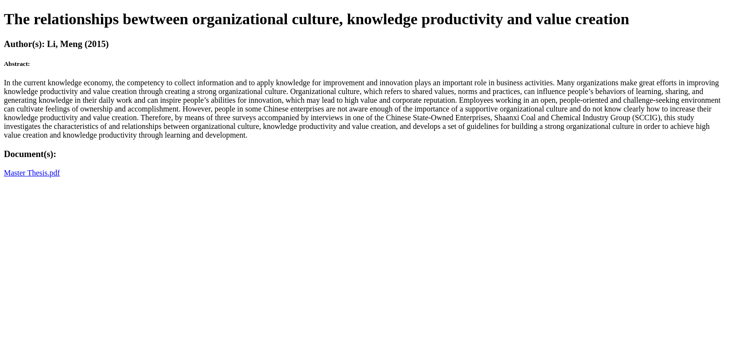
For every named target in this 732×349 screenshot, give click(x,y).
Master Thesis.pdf (32, 173)
